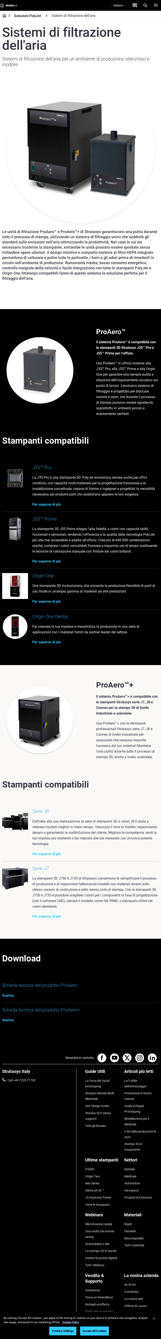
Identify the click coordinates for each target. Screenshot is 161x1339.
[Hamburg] (156, 5)
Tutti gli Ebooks (95, 1124)
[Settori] (141, 1153)
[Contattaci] (134, 5)
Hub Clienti (92, 1298)
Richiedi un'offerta (97, 1285)
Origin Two (92, 1167)
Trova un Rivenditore (99, 1279)
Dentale (129, 1161)
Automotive (132, 1173)
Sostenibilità (132, 1299)
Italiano (119, 5)
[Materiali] (141, 1204)
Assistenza (92, 1273)
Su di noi (129, 1267)
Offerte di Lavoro (135, 1286)
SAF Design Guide (97, 1106)
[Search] (145, 5)
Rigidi (127, 1211)
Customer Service (96, 1304)
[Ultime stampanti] (102, 1153)
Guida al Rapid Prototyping (134, 1108)
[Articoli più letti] (141, 1075)
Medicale (130, 1167)
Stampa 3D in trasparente (141, 1142)
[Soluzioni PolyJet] (46, 16)
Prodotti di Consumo (138, 1186)
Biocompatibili (133, 1224)
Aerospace (131, 1180)
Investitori (131, 1305)
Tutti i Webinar (94, 1248)
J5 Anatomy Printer (98, 1186)
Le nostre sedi (133, 1280)
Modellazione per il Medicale (136, 1120)
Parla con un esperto (99, 1292)
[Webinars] (102, 1204)
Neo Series (92, 1173)
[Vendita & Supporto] (102, 1263)
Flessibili (129, 1217)
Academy (130, 1293)
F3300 (89, 1161)
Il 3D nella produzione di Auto (140, 1132)
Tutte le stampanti (97, 1192)
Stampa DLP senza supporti (98, 1115)
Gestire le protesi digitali (101, 1242)
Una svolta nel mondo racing (99, 1220)
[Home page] (3, 16)
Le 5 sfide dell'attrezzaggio (135, 1085)
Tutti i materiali (134, 1230)
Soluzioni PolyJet (27, 16)
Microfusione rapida (98, 1211)
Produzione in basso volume (137, 1097)
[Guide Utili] (102, 1075)
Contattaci (131, 1273)
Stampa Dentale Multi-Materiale (100, 1097)
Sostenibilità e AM (97, 1229)
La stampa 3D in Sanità (100, 1236)
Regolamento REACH (131, 1332)
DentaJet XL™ (94, 1180)
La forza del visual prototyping (97, 1085)
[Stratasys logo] (8, 5)
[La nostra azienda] (141, 1260)
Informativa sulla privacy (93, 1332)
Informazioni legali (58, 1332)
